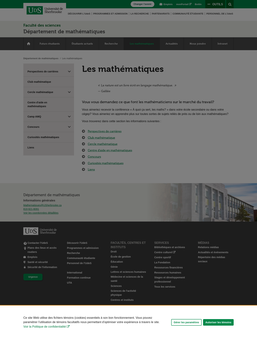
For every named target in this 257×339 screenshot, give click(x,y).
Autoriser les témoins (218, 322)
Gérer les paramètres (186, 322)
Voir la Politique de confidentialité (44, 326)
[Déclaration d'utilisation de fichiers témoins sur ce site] (128, 322)
